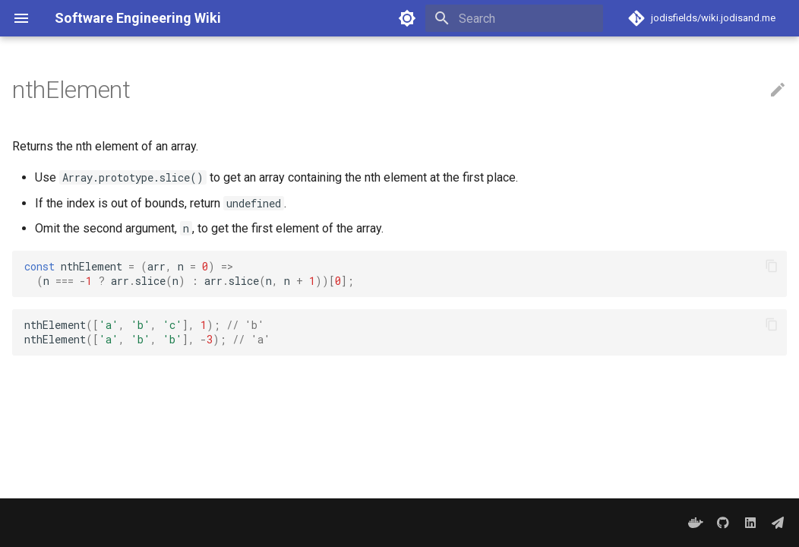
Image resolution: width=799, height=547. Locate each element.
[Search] (514, 18)
